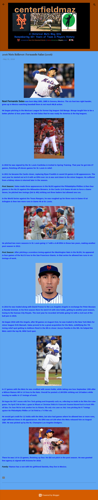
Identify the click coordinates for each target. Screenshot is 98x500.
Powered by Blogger (49, 495)
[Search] (94, 5)
